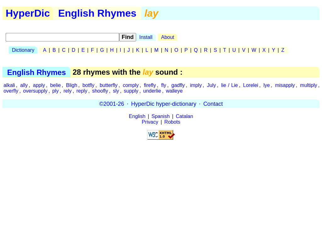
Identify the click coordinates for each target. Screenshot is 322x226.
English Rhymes (97, 13)
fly (163, 85)
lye (267, 85)
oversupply (35, 91)
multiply (308, 85)
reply (81, 91)
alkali (9, 85)
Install (146, 37)
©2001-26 (111, 103)
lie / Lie (229, 85)
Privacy (150, 122)
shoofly (100, 91)
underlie (152, 91)
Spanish (161, 116)
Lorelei (250, 85)
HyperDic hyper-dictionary (163, 103)
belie (55, 85)
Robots (172, 122)
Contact (213, 103)
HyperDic (28, 13)
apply (39, 85)
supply (131, 91)
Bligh (71, 85)
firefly (150, 85)
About (167, 37)
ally (24, 85)
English (137, 116)
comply (131, 85)
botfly (88, 85)
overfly (10, 91)
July (211, 85)
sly (116, 91)
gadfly (178, 85)
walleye (174, 91)
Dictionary (23, 50)
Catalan (184, 116)
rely (68, 91)
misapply (285, 85)
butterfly (109, 85)
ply (55, 91)
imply (196, 85)
